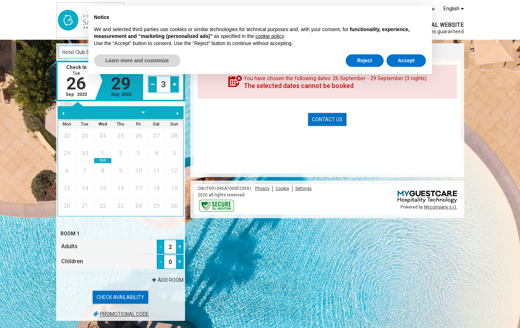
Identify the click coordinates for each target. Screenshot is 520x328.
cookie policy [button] (270, 36)
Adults (69, 246)
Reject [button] (364, 60)
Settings (303, 188)
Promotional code (120, 314)
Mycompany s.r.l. (440, 207)
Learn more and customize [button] (137, 60)
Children (72, 261)
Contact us (327, 119)
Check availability (120, 297)
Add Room (167, 280)
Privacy (262, 188)
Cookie (282, 188)
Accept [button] (406, 60)
